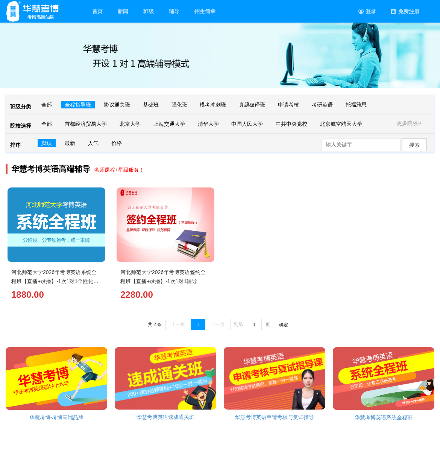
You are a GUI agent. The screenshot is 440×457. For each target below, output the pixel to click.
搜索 (414, 145)
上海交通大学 (169, 124)
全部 (46, 105)
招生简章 (204, 11)
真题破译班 (252, 105)
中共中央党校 (291, 124)
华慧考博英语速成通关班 (165, 417)
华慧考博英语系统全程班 (384, 417)
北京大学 (130, 124)
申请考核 (288, 105)
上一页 (178, 324)
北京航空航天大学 (341, 124)
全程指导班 (78, 105)
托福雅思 (356, 105)
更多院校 (410, 123)
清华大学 (208, 124)
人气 (93, 143)
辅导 (174, 11)
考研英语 (322, 105)
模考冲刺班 (213, 105)
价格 (116, 143)
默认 (46, 143)
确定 (283, 325)
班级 (148, 11)
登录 (367, 11)
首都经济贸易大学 (86, 124)
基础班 (151, 105)
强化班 (179, 105)
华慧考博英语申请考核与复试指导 (274, 417)
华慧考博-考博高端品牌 (56, 417)
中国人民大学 (247, 124)
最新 (70, 143)
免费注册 (405, 11)
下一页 (218, 324)
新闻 (123, 11)
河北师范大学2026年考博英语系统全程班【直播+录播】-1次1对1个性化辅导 (55, 281)
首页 (97, 11)
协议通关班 (117, 105)
